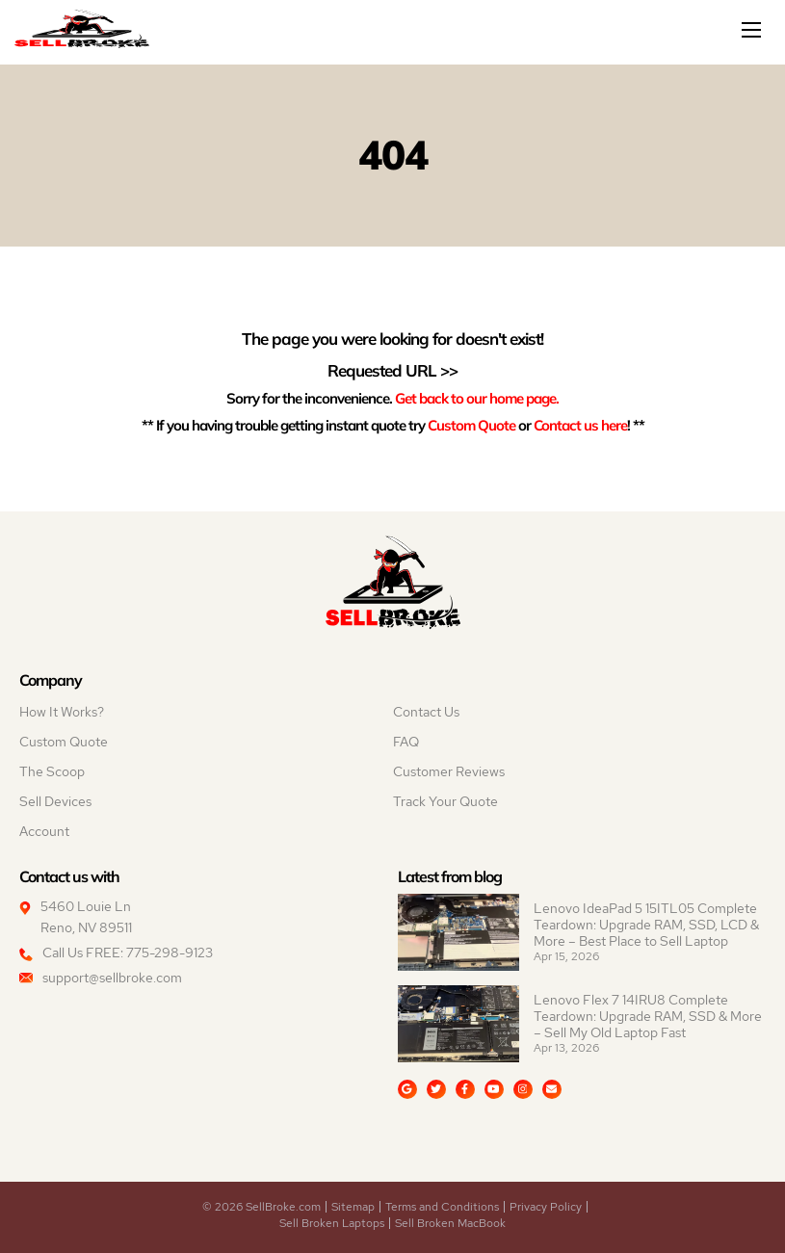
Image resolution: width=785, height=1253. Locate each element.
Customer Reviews (449, 771)
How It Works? (61, 711)
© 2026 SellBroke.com (261, 1206)
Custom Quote (471, 424)
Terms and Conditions (442, 1206)
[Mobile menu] (753, 30)
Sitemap (353, 1206)
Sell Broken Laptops (331, 1223)
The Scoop (52, 771)
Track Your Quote (445, 801)
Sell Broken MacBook (450, 1223)
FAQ (406, 741)
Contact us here (580, 424)
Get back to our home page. (477, 397)
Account (44, 831)
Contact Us (426, 711)
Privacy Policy (546, 1206)
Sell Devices (55, 801)
